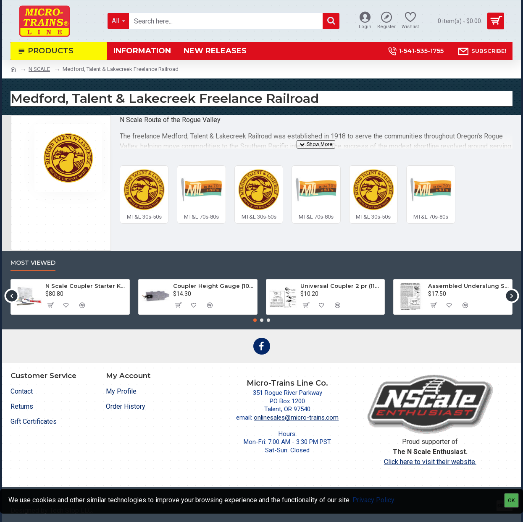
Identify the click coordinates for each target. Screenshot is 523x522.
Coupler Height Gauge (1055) (213, 285)
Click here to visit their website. (430, 462)
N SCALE (39, 69)
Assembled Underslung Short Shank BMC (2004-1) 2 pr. (468, 285)
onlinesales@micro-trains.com (296, 417)
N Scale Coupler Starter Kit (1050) (85, 285)
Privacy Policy (373, 500)
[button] (11, 295)
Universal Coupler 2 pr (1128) (340, 285)
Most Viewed (33, 262)
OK (511, 500)
